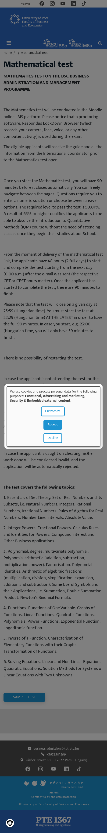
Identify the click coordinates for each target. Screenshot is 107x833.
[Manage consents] (10, 823)
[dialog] (53, 416)
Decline (53, 438)
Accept (53, 424)
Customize (53, 411)
